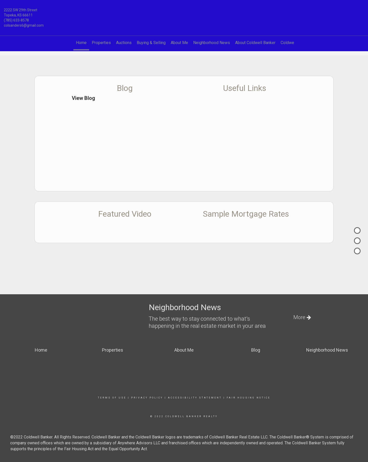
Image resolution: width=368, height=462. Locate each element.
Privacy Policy (147, 397)
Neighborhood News (211, 42)
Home (81, 42)
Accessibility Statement (195, 397)
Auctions (124, 42)
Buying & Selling (151, 42)
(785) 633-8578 (16, 20)
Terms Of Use (112, 397)
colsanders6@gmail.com (24, 25)
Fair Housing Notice (248, 397)
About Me (179, 42)
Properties (101, 42)
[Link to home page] (183, 13)
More (302, 317)
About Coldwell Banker (255, 42)
